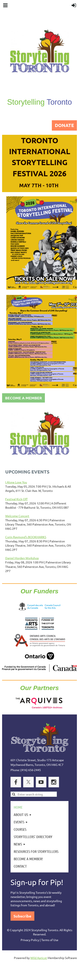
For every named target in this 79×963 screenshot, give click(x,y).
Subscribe (22, 916)
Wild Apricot (38, 958)
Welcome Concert (17, 516)
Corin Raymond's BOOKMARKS (25, 537)
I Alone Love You (16, 482)
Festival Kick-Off (16, 499)
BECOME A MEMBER (23, 397)
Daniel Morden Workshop (22, 558)
